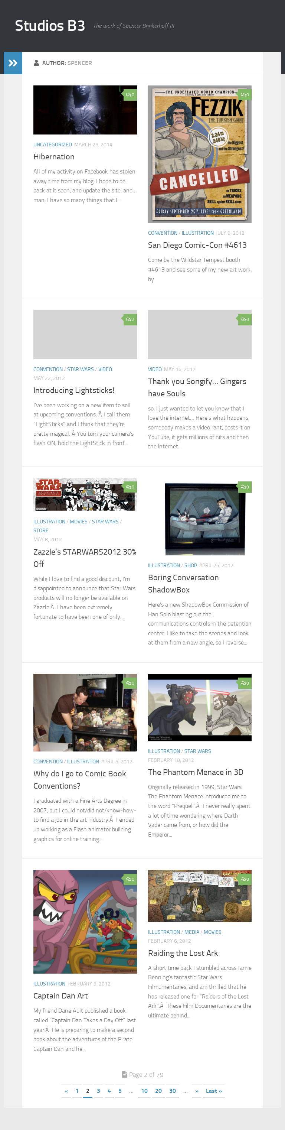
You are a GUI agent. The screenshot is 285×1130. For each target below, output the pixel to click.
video (105, 369)
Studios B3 (50, 25)
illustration (198, 233)
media (191, 932)
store (41, 530)
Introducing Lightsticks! (73, 390)
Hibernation (54, 157)
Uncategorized (52, 145)
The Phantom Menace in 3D (195, 772)
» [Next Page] (197, 1090)
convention (162, 233)
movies (79, 522)
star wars (80, 369)
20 (158, 1090)
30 (172, 1090)
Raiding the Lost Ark (183, 953)
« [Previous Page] (66, 1090)
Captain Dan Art (60, 996)
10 (144, 1090)
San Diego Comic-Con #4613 (197, 245)
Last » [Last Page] (214, 1090)
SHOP (190, 565)
